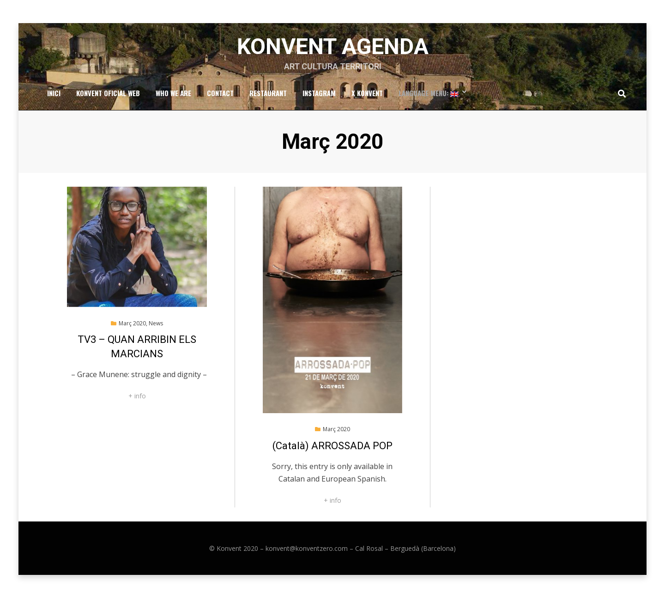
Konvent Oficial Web (108, 93)
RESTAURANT (268, 93)
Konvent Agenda (333, 46)
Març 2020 (132, 323)
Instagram (319, 93)
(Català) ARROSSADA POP (332, 446)
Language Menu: (429, 93)
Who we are (173, 93)
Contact (220, 93)
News (156, 323)
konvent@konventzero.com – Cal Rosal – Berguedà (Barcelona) (361, 548)
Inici (53, 93)
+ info (137, 395)
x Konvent (367, 93)
